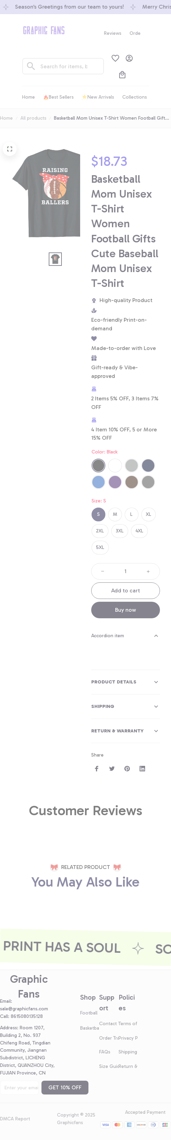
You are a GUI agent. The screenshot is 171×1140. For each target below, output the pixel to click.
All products (33, 118)
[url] (27, 1009)
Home (6, 118)
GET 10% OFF (65, 1087)
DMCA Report (15, 1119)
